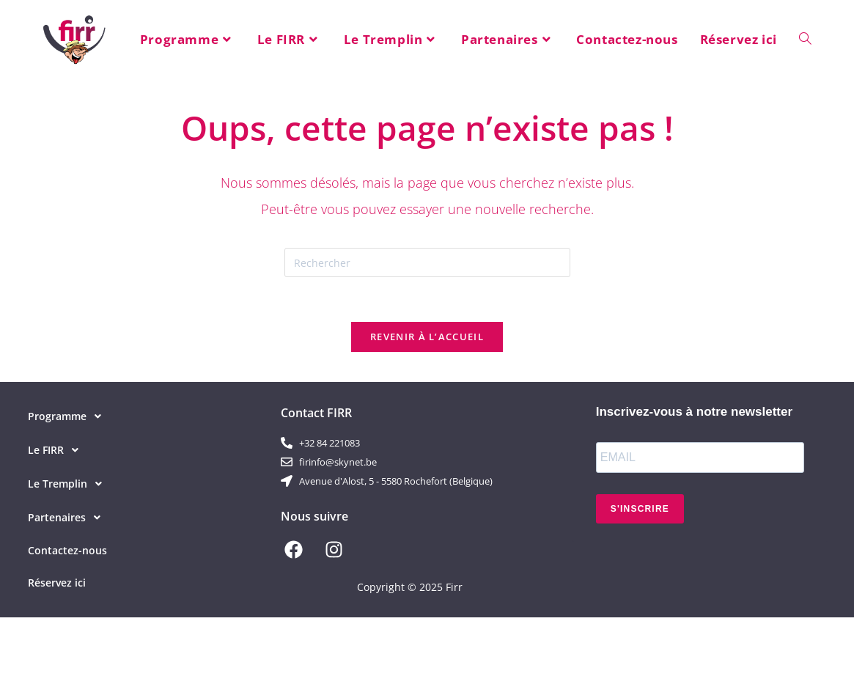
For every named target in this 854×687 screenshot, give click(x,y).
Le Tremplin (69, 484)
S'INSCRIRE (640, 509)
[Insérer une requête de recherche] (427, 262)
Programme (68, 416)
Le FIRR (57, 450)
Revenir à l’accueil (427, 336)
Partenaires (68, 517)
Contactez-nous (67, 550)
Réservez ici (57, 582)
